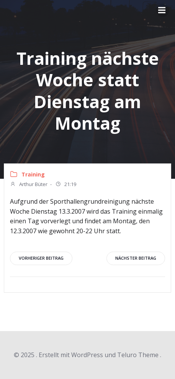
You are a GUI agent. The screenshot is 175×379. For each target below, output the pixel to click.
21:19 (65, 185)
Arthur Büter (28, 185)
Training (33, 174)
